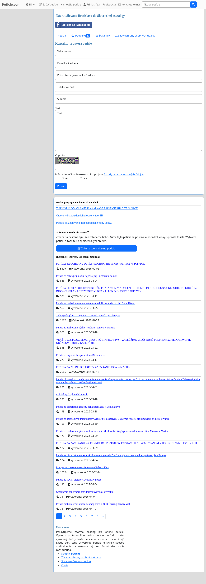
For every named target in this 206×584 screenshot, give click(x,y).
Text (57, 108)
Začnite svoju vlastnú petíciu (96, 248)
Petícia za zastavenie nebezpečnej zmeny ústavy (84, 222)
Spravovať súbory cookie (76, 561)
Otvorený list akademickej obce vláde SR (79, 215)
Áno (67, 178)
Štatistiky (103, 35)
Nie (86, 178)
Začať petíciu (48, 4)
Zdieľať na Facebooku (72, 25)
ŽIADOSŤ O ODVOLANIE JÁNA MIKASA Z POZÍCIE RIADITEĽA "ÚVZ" (97, 208)
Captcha (60, 155)
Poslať (61, 186)
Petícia (62, 35)
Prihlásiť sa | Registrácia (100, 4)
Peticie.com (11, 4)
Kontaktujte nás (129, 4)
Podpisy (80, 35)
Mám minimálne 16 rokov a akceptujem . (99, 174)
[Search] (166, 4)
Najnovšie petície (71, 4)
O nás (64, 565)
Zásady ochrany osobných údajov (135, 35)
